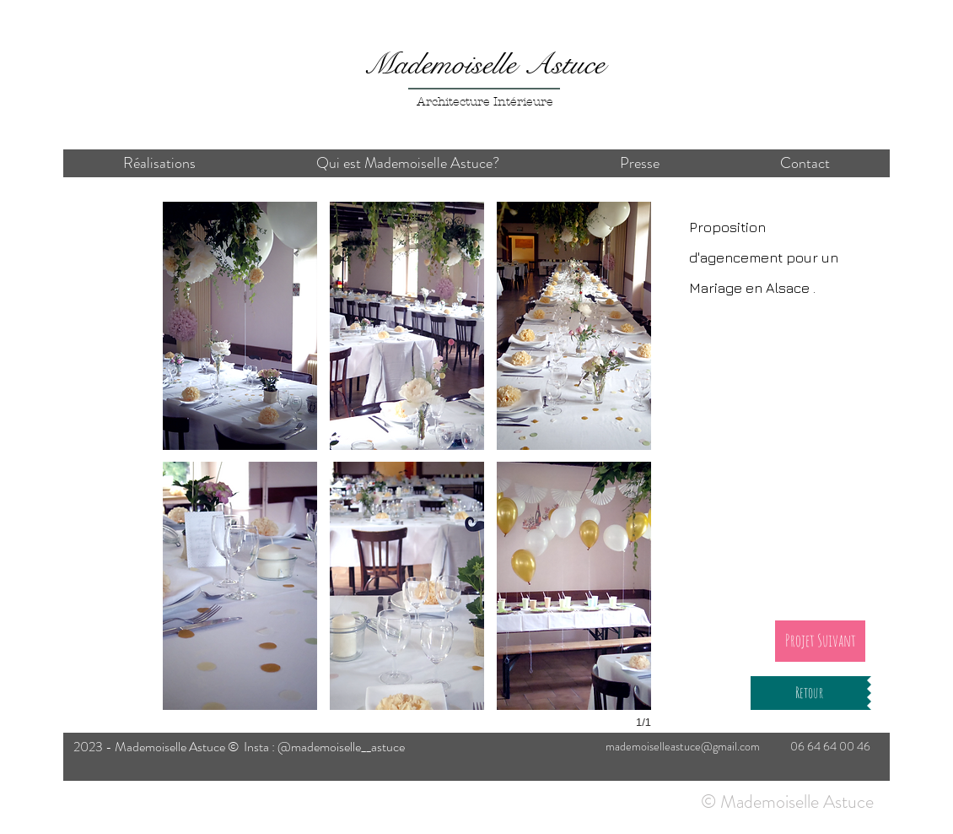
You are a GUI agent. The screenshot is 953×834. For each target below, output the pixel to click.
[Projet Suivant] (820, 641)
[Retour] (809, 693)
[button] (240, 326)
